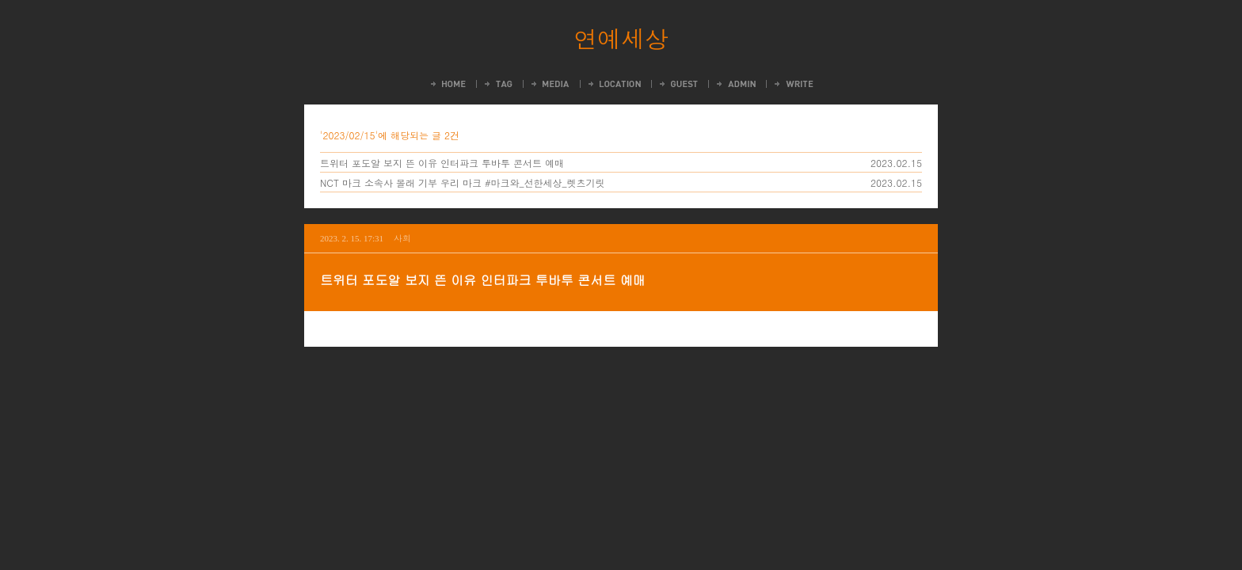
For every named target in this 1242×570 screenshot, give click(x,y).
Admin (735, 84)
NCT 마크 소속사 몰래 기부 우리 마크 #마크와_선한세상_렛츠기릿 (462, 182)
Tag (497, 84)
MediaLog (549, 84)
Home (447, 84)
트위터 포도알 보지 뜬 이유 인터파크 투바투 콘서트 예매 (442, 162)
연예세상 (621, 38)
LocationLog (613, 84)
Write (792, 84)
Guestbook (677, 84)
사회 (402, 238)
